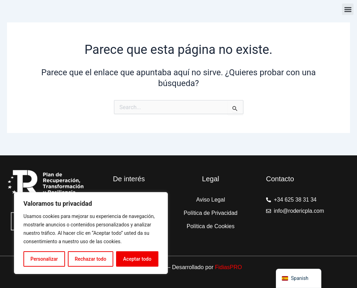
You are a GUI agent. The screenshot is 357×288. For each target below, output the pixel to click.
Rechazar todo (90, 259)
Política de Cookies (211, 226)
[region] (91, 233)
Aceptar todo (137, 259)
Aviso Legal (210, 200)
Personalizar (44, 259)
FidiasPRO (228, 267)
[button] (348, 9)
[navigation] (298, 278)
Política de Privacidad (210, 213)
